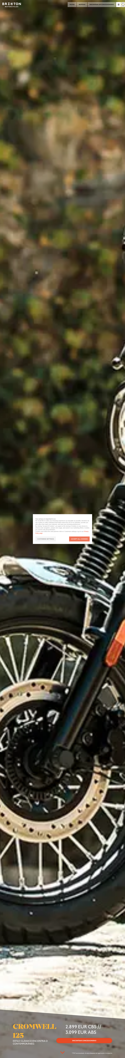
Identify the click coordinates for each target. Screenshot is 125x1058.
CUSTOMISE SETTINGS (45, 539)
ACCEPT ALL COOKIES (79, 539)
